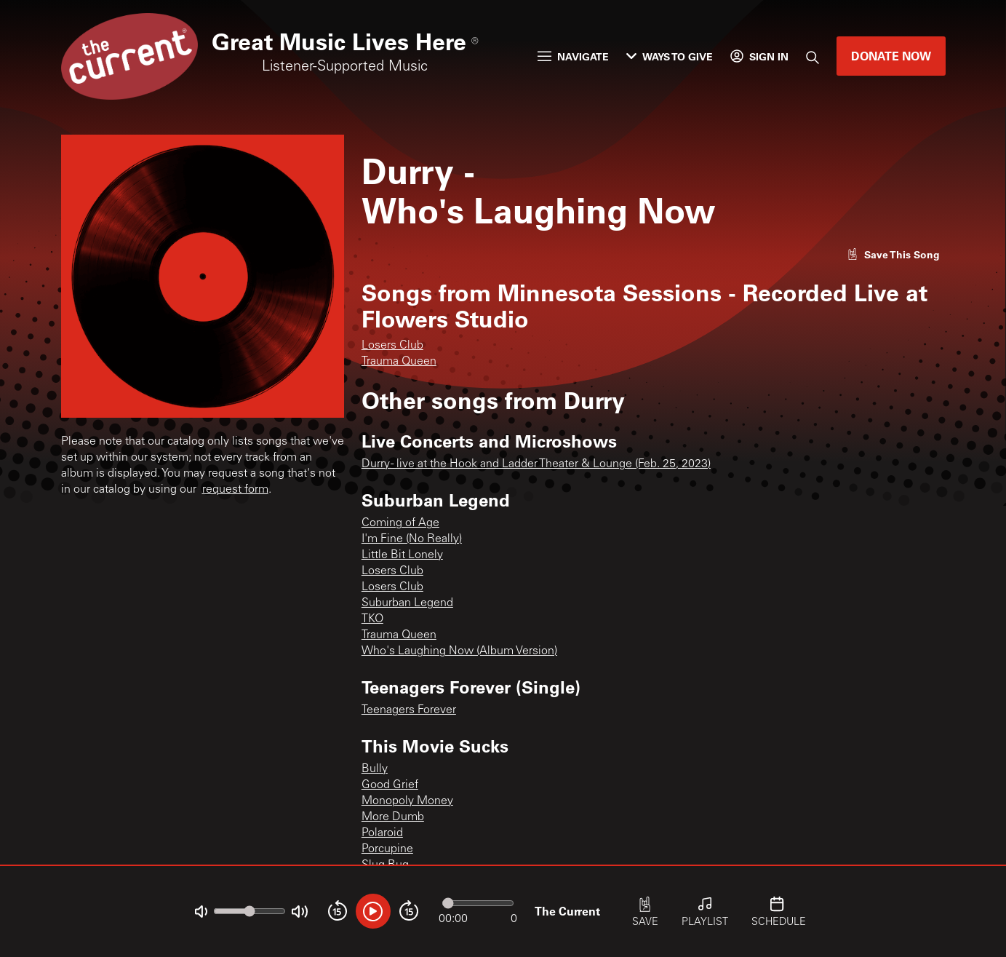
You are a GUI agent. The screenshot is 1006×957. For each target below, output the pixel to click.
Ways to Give (669, 56)
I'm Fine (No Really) (412, 539)
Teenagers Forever (409, 710)
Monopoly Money (407, 801)
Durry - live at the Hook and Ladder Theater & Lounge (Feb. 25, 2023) (536, 464)
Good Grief (390, 785)
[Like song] (893, 254)
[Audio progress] (478, 903)
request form (235, 490)
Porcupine (387, 849)
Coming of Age (400, 523)
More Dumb (393, 817)
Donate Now (891, 55)
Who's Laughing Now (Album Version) (459, 651)
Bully (375, 769)
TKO (372, 619)
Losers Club (392, 346)
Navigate (573, 56)
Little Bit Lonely (402, 555)
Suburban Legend (407, 603)
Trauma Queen (399, 362)
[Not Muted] (201, 911)
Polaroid (382, 833)
